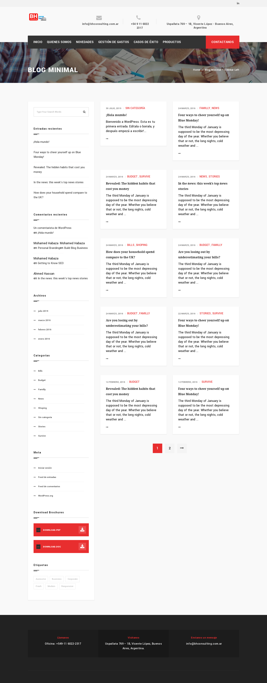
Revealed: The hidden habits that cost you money (59, 169)
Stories (214, 177)
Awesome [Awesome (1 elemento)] (41, 579)
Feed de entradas (47, 477)
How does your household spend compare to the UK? (60, 195)
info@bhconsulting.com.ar (100, 24)
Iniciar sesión (45, 468)
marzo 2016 (44, 320)
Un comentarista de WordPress (52, 228)
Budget (132, 177)
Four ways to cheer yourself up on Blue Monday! (57, 154)
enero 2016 (44, 338)
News (215, 108)
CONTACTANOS (222, 42)
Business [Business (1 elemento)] (57, 579)
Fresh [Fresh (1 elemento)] (39, 586)
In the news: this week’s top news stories (58, 182)
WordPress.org (45, 495)
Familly (205, 108)
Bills (130, 245)
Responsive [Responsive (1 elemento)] (67, 586)
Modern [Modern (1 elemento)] (51, 586)
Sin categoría (135, 108)
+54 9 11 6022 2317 (140, 26)
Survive (144, 177)
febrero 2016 (44, 329)
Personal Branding (49, 248)
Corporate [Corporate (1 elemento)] (73, 579)
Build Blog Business (76, 248)
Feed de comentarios (49, 486)
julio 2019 (43, 311)
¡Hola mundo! (116, 115)
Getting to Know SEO (51, 263)
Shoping (141, 245)
